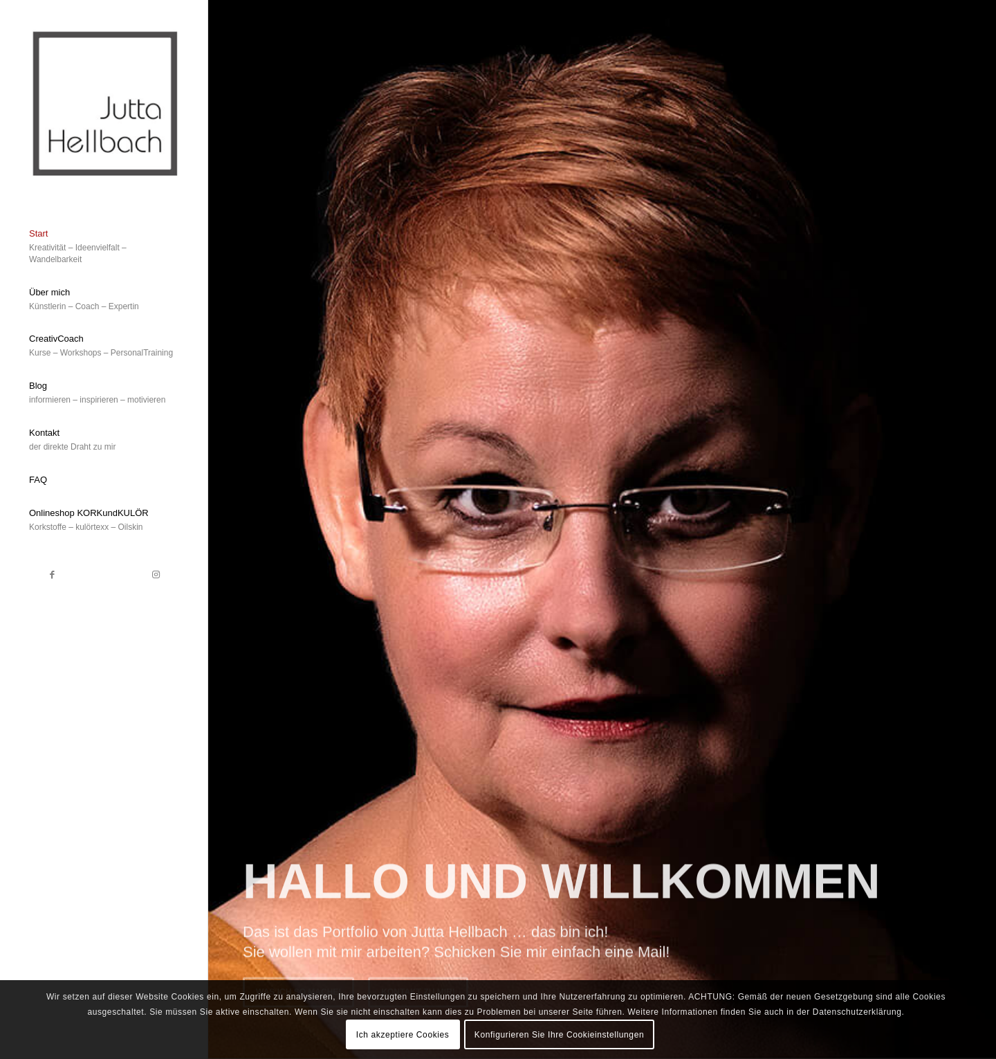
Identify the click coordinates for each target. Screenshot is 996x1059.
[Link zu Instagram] (156, 575)
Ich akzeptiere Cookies (403, 1035)
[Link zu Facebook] (52, 575)
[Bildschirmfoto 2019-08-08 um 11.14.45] (104, 102)
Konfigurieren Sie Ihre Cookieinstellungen (559, 1035)
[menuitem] (104, 247)
